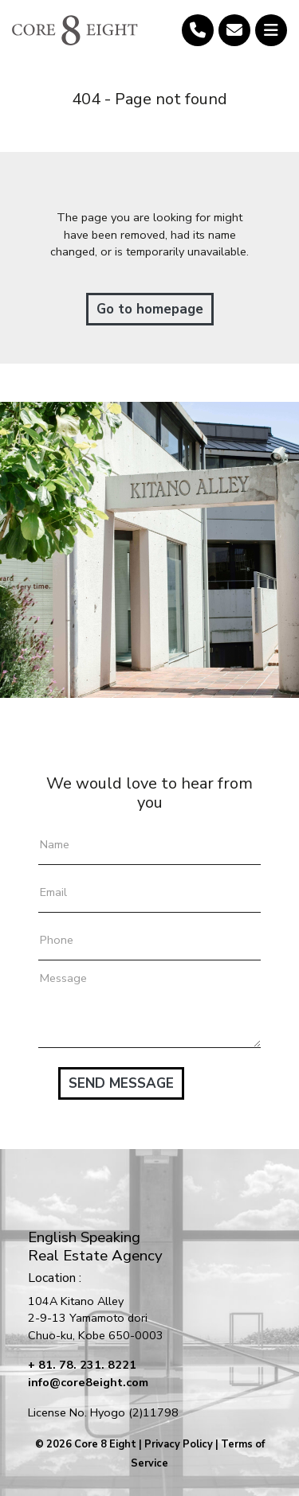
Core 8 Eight (105, 1444)
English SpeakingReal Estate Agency (95, 1246)
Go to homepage (149, 309)
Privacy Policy (178, 1444)
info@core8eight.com (88, 1382)
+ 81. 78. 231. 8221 (82, 1365)
